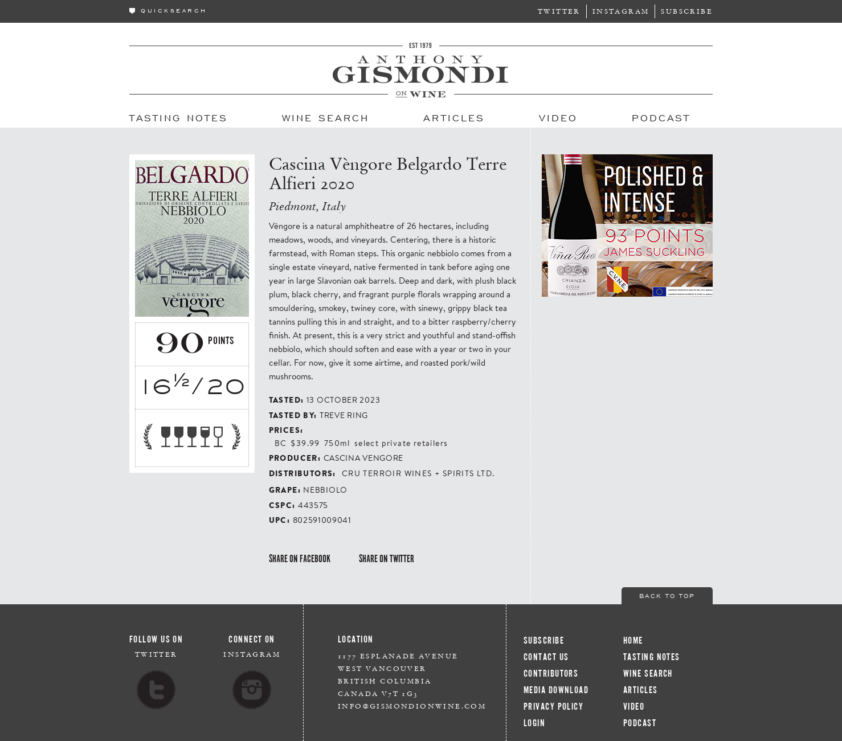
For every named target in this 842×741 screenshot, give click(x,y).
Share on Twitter (386, 558)
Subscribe (687, 11)
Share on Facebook (299, 558)
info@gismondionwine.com (412, 706)
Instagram (620, 11)
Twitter (559, 11)
